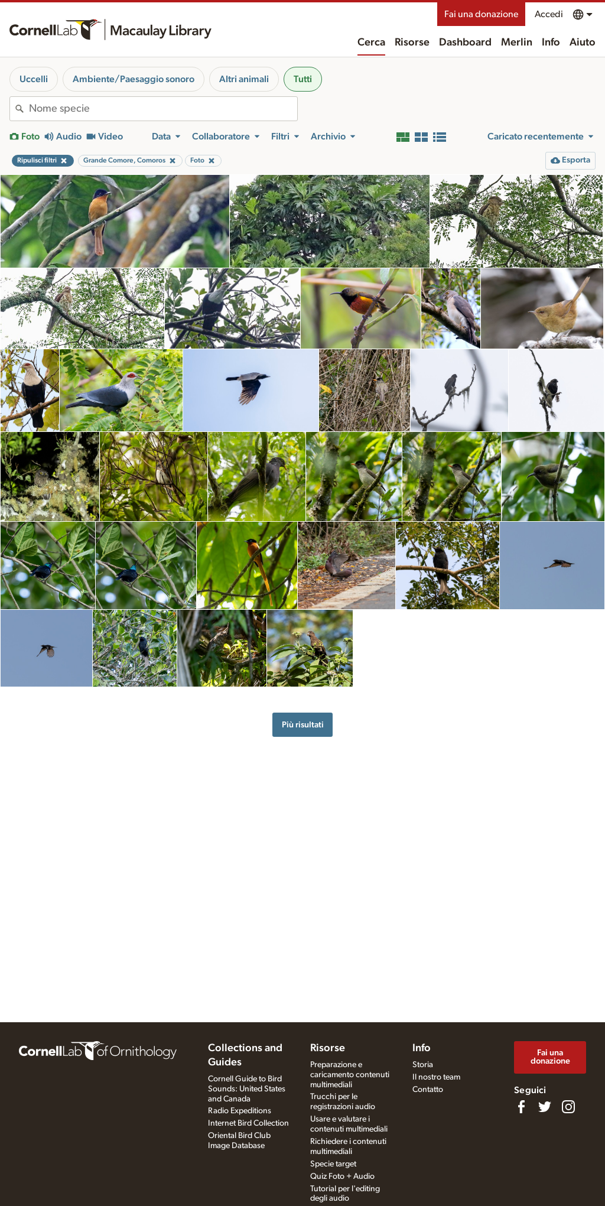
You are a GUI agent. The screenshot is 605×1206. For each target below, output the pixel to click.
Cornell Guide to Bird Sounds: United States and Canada (246, 1089)
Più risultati (303, 724)
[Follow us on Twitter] (545, 1107)
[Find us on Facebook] (521, 1107)
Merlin (516, 42)
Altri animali (244, 79)
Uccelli (33, 79)
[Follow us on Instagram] (568, 1107)
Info (551, 42)
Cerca (371, 42)
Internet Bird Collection (248, 1123)
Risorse (412, 42)
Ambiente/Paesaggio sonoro (133, 79)
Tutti (303, 79)
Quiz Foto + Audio (342, 1176)
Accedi (549, 14)
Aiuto (583, 42)
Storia (422, 1065)
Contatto (427, 1089)
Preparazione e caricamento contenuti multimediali (349, 1075)
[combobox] (163, 109)
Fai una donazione (481, 14)
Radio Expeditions (239, 1111)
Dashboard (465, 42)
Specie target (333, 1164)
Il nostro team (436, 1077)
